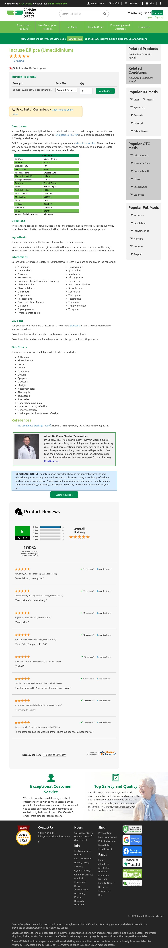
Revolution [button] (137, 222)
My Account (95, 3)
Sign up (159, 17)
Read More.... (51, 460)
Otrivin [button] (135, 178)
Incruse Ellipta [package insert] (34, 425)
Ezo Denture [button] (138, 186)
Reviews (102, 886)
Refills (114, 3)
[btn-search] (105, 14)
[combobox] (66, 90)
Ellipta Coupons (64, 494)
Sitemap (78, 866)
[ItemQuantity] (86, 91)
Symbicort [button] (137, 107)
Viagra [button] (148, 99)
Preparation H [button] (139, 170)
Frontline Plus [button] (139, 230)
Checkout (157, 12)
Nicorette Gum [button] (140, 163)
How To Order (106, 882)
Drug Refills (104, 844)
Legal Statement (83, 858)
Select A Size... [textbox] (65, 90)
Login (149, 17)
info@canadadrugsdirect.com (54, 836)
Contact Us (133, 3)
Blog (150, 3)
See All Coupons (138, 38)
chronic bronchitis (85, 143)
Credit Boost (105, 848)
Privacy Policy (81, 862)
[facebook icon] (160, 3)
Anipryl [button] (135, 254)
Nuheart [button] (136, 238)
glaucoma (75, 325)
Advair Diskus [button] (139, 130)
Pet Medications (107, 840)
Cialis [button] (134, 99)
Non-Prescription (107, 836)
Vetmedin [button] (137, 214)
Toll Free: (52, 3)
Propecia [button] (136, 115)
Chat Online (25, 3)
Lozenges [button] (137, 194)
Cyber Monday (82, 870)
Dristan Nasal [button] (139, 155)
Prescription (105, 832)
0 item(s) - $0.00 (139, 13)
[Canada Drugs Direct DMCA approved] (132, 874)
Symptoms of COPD (67, 134)
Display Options (31, 754)
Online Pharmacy (83, 874)
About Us (103, 863)
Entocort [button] (136, 122)
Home (101, 859)
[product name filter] (85, 13)
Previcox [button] (136, 246)
